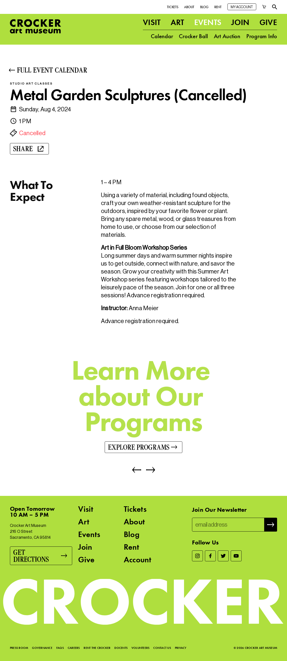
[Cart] (264, 7)
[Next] (148, 471)
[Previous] (136, 471)
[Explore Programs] (143, 448)
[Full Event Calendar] (143, 70)
